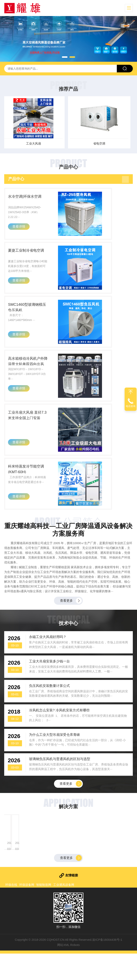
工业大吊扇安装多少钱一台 (49, 673)
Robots (75, 960)
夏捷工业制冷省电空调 (29, 253)
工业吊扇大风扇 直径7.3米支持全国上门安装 (32, 423)
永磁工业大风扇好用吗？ (48, 648)
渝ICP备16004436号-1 (107, 955)
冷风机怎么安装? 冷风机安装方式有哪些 (59, 724)
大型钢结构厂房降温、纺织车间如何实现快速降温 (32, 836)
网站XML (63, 960)
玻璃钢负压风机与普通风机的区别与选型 (60, 774)
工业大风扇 (35, 143)
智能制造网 (43, 900)
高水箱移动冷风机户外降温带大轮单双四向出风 (31, 368)
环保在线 (11, 900)
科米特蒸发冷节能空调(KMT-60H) (29, 479)
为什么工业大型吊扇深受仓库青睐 (54, 749)
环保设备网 (26, 900)
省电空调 (102, 143)
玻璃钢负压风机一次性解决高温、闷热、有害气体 (99, 836)
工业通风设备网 (63, 900)
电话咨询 (130, 406)
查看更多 (66, 611)
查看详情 (19, 230)
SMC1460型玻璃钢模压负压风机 (32, 312)
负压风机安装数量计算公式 (49, 698)
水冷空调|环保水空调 (27, 197)
